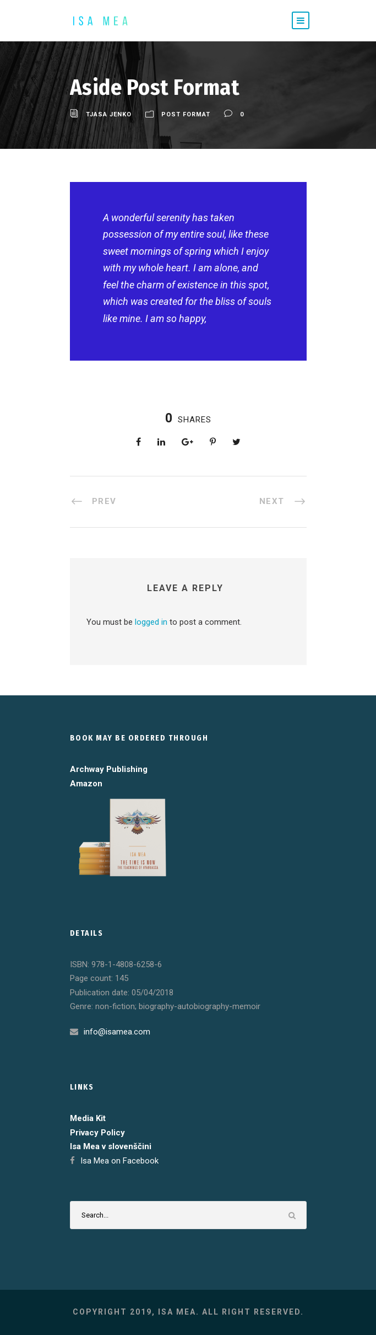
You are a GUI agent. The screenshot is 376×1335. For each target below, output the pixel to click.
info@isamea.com (117, 1032)
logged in (151, 622)
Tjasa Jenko (109, 114)
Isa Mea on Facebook (119, 1161)
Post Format (185, 114)
